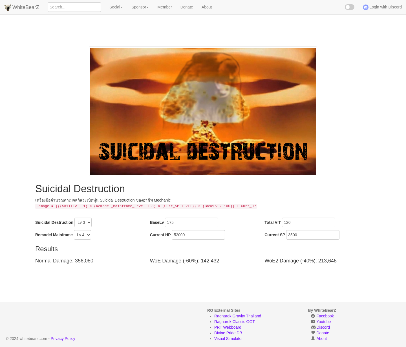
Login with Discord (382, 7)
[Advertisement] (203, 26)
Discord (323, 327)
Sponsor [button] (140, 7)
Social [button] (116, 7)
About (207, 7)
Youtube (324, 321)
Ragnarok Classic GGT (234, 321)
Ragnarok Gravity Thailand (237, 316)
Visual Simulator (228, 338)
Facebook (325, 316)
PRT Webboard (227, 327)
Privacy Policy (63, 338)
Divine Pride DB (228, 333)
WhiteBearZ (21, 7)
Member (164, 7)
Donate (186, 7)
